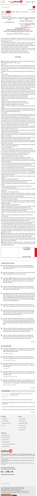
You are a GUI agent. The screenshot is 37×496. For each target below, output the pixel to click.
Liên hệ (3, 425)
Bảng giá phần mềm (6, 435)
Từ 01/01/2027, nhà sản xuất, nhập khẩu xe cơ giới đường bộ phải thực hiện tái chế (18, 409)
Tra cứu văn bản (22, 418)
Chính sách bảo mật (6, 441)
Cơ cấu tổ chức (6, 376)
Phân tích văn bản (22, 420)
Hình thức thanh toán (6, 437)
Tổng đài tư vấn (22, 429)
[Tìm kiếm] (34, 7)
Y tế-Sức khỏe (5, 368)
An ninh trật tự (5, 353)
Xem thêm (33, 341)
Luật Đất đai (19, 492)
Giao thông (11, 353)
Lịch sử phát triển (5, 420)
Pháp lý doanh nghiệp (23, 423)
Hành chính (5, 384)
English (28, 1)
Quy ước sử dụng (5, 439)
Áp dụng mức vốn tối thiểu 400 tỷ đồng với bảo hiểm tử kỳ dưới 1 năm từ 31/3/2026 (18, 406)
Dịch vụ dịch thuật (22, 425)
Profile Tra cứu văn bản (6, 423)
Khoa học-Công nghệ (13, 376)
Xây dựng (13, 360)
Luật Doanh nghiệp (12, 492)
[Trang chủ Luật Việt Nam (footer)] (18, 451)
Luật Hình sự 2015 (25, 492)
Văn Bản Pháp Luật (4, 492)
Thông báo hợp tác (5, 446)
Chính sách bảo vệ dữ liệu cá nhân (8, 444)
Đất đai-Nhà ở (8, 360)
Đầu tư (4, 360)
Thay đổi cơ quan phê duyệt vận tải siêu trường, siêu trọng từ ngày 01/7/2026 (17, 399)
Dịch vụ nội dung (22, 427)
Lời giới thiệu (4, 418)
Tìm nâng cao (32, 9)
